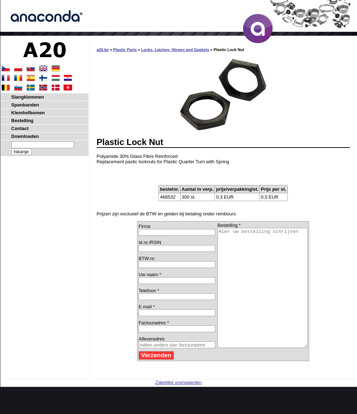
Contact (20, 128)
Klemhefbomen (28, 112)
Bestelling (22, 120)
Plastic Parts (125, 50)
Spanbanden (25, 105)
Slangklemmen (27, 97)
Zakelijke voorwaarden (178, 406)
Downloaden (25, 136)
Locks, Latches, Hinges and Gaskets (175, 50)
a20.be (103, 50)
